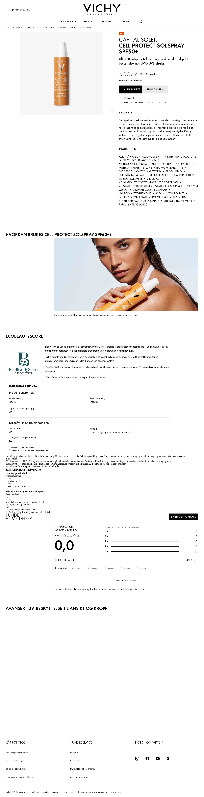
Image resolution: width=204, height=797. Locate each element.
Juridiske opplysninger (14, 760)
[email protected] (70, 791)
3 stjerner (110, 567)
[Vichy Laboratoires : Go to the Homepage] (102, 9)
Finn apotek (75, 760)
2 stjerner (94, 567)
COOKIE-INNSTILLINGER (16, 768)
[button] (190, 559)
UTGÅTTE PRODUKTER (79, 776)
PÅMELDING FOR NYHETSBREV (82, 768)
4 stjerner (126, 567)
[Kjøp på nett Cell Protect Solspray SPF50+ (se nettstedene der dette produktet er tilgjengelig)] (134, 89)
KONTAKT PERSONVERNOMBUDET (20, 776)
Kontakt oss (74, 751)
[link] (138, 74)
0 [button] (150, 530)
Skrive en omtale (180, 516)
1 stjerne (78, 567)
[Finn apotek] (166, 89)
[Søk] (141, 21)
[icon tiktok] (168, 758)
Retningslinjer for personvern (17, 751)
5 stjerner (142, 567)
